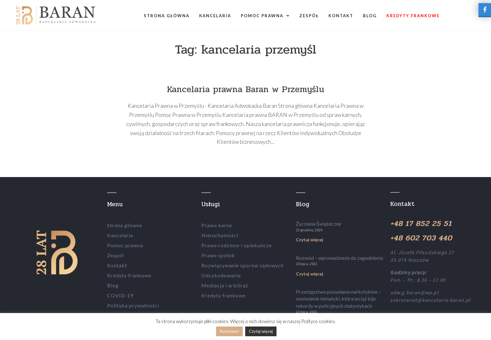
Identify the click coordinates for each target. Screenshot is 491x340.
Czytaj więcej (309, 239)
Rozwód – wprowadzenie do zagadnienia (339, 258)
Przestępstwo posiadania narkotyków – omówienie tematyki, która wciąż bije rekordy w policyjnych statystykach (338, 299)
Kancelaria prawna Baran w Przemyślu (245, 89)
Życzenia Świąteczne (318, 224)
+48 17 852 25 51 (421, 223)
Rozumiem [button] (229, 331)
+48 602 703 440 (421, 238)
